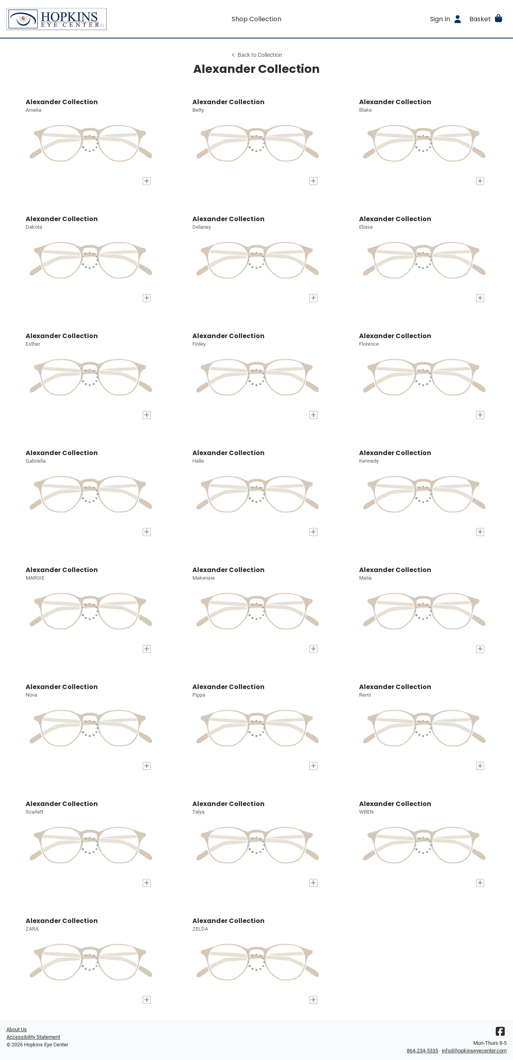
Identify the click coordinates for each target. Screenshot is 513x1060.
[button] (486, 19)
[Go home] (68, 19)
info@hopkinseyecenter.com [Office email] (474, 1051)
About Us (16, 1029)
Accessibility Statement (33, 1037)
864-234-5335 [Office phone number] (422, 1051)
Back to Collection (256, 55)
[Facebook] (500, 1033)
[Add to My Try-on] (146, 181)
